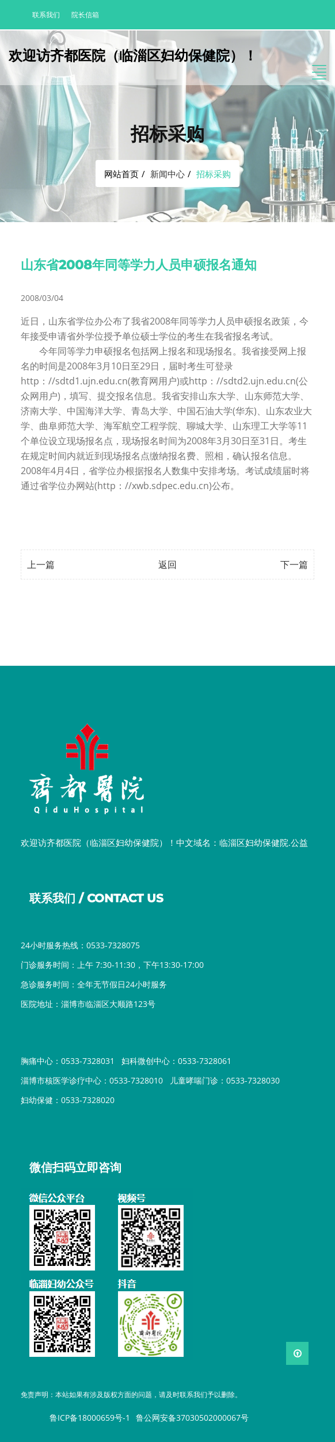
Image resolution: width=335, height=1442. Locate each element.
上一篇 (41, 564)
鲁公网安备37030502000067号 (192, 1417)
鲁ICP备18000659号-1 (90, 1417)
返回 (167, 564)
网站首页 (121, 174)
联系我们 (46, 15)
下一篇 (294, 564)
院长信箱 (85, 15)
